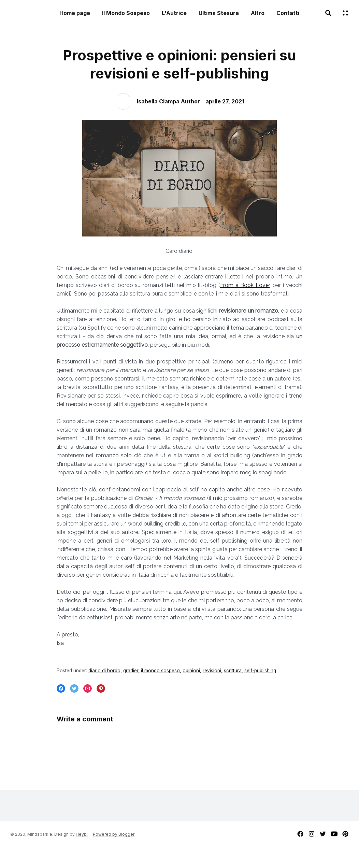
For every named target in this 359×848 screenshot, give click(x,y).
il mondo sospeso (160, 670)
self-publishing (260, 670)
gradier (130, 670)
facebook (300, 834)
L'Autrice (174, 13)
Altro (257, 13)
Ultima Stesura (219, 13)
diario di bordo (104, 670)
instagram (311, 834)
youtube (334, 834)
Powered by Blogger (113, 834)
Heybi (82, 834)
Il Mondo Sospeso (126, 13)
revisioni (212, 670)
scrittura (233, 670)
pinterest (345, 834)
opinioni (191, 670)
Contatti (287, 13)
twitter (322, 834)
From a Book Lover (245, 285)
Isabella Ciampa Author (168, 101)
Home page (74, 13)
